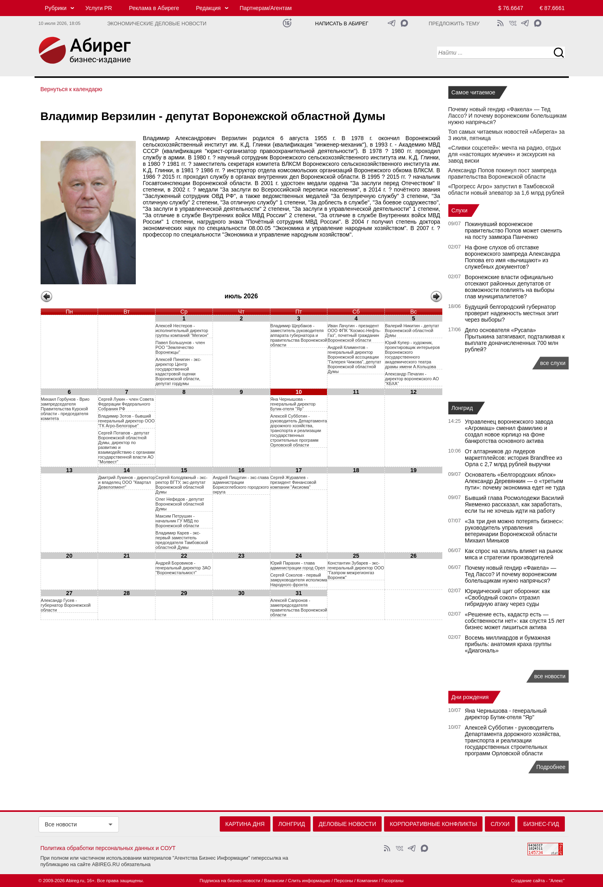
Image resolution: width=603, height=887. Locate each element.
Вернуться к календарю (71, 89)
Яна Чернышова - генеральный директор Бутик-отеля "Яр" (293, 404)
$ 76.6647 (510, 8)
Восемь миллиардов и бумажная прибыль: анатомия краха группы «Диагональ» (508, 644)
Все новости (61, 824)
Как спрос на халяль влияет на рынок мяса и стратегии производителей (513, 554)
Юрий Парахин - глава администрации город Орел (297, 565)
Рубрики (56, 8)
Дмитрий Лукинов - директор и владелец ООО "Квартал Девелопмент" (126, 482)
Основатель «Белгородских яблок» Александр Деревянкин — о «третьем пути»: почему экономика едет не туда (515, 481)
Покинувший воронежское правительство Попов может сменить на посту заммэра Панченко (513, 230)
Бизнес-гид (541, 824)
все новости (550, 676)
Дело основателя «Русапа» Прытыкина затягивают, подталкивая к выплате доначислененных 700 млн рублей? (515, 340)
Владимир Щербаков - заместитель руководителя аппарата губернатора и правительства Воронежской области (298, 335)
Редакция (208, 8)
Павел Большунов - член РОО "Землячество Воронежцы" (180, 347)
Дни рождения (470, 697)
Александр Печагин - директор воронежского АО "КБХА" (412, 378)
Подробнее (551, 767)
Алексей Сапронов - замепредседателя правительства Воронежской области (298, 607)
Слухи (460, 210)
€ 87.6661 (552, 8)
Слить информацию (309, 880)
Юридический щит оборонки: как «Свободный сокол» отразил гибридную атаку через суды (507, 597)
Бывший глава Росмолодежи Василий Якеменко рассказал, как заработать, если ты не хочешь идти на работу (514, 504)
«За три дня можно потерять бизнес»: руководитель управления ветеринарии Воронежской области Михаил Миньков (514, 531)
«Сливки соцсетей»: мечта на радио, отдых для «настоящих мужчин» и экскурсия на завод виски (504, 154)
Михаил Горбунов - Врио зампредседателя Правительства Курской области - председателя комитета (65, 409)
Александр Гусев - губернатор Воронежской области (66, 605)
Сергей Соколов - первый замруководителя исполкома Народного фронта (298, 580)
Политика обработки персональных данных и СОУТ (108, 848)
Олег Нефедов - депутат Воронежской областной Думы (179, 504)
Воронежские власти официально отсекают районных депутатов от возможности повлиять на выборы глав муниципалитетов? (509, 287)
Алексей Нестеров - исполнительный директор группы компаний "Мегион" (181, 330)
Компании (367, 880)
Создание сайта (528, 880)
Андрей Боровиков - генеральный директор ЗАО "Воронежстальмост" (183, 568)
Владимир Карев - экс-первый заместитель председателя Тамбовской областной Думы (181, 540)
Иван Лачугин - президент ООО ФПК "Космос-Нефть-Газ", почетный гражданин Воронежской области (353, 333)
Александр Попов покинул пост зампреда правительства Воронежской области (502, 173)
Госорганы (393, 880)
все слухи (553, 363)
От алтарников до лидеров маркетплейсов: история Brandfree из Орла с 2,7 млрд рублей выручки (513, 457)
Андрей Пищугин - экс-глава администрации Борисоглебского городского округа (241, 484)
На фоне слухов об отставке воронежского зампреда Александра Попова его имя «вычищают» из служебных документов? (512, 257)
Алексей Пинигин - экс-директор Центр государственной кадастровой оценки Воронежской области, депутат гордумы (178, 371)
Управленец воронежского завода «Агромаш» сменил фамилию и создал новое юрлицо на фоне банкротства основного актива (509, 431)
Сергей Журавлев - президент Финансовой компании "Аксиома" (293, 482)
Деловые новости (347, 824)
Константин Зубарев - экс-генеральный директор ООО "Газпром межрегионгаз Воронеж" (355, 570)
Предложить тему (454, 24)
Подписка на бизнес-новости (230, 880)
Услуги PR (99, 8)
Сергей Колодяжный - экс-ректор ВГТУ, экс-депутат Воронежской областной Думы (181, 484)
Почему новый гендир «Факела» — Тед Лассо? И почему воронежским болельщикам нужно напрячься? (507, 115)
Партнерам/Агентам (265, 8)
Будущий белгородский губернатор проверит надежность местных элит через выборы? (512, 313)
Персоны (343, 880)
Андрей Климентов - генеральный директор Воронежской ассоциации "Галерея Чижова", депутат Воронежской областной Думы (354, 359)
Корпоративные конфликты (433, 824)
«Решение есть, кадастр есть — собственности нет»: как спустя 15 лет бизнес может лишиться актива (515, 620)
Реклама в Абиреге (154, 8)
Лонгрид (462, 408)
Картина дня (245, 824)
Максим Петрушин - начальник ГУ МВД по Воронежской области (177, 521)
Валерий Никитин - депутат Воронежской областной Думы (412, 330)
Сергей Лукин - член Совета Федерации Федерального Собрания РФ (125, 404)
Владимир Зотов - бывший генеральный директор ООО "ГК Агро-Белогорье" (126, 421)
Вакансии (274, 880)
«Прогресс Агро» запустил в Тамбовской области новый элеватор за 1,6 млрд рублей (506, 189)
